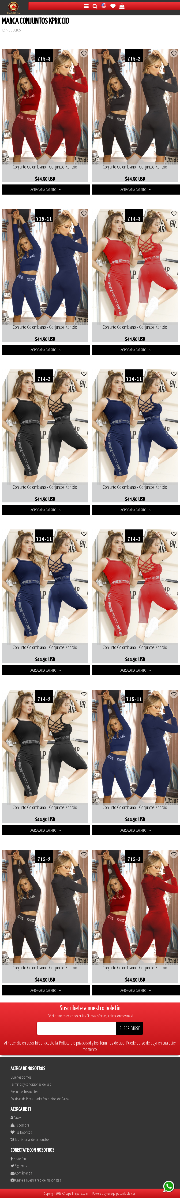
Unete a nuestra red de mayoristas (36, 1180)
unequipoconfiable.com (121, 1193)
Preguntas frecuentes (24, 1091)
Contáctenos (21, 1173)
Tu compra (20, 1125)
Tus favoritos (21, 1132)
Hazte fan (18, 1158)
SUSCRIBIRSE (130, 1028)
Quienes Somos (21, 1077)
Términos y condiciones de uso (31, 1084)
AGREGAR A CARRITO (45, 189)
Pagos (16, 1117)
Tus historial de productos (30, 1139)
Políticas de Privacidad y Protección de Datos (40, 1098)
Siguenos (19, 1165)
